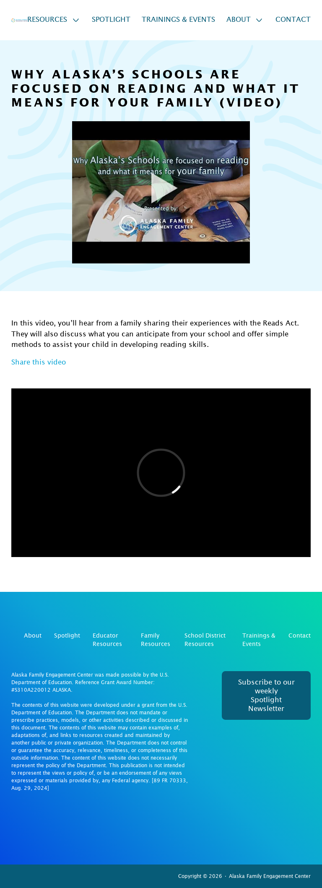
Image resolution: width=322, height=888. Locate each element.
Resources (47, 19)
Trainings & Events (178, 19)
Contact (293, 19)
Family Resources (155, 639)
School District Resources (205, 639)
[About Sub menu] (259, 20)
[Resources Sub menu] (76, 20)
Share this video (38, 362)
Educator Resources (107, 639)
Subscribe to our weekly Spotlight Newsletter (266, 695)
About (238, 19)
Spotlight (111, 19)
